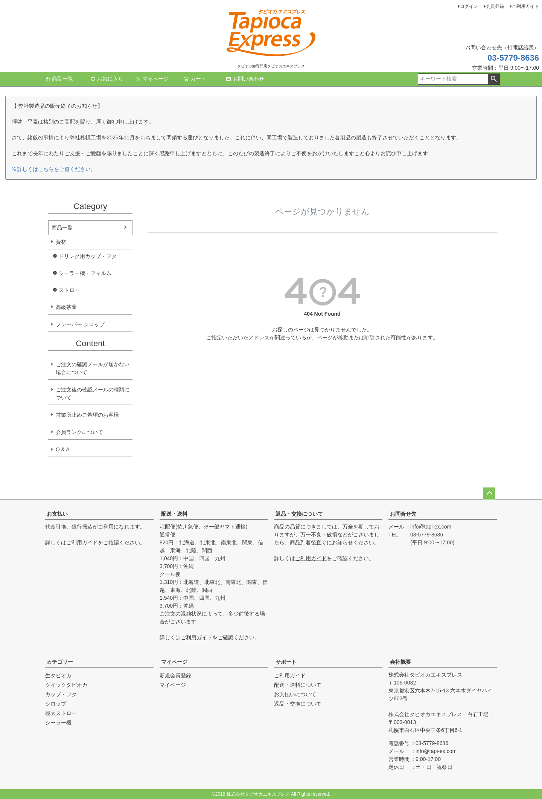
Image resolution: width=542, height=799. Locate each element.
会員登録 (495, 6)
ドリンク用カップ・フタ (88, 256)
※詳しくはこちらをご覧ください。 (54, 169)
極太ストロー (61, 713)
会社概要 (400, 662)
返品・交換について (299, 514)
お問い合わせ (245, 79)
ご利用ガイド (525, 6)
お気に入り (106, 79)
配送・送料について (297, 685)
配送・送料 (174, 514)
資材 (61, 242)
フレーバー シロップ (80, 324)
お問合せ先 (403, 514)
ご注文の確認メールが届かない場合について (92, 368)
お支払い (57, 514)
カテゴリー (60, 662)
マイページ (152, 79)
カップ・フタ (61, 694)
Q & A (63, 449)
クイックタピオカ (66, 685)
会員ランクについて (79, 432)
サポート (286, 662)
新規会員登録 (175, 675)
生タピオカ (58, 675)
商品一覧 (59, 79)
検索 (493, 79)
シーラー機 (58, 723)
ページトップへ (489, 493)
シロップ (55, 704)
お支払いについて (295, 694)
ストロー (69, 290)
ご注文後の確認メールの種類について (92, 393)
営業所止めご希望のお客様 (87, 415)
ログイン (469, 6)
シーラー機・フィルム (85, 273)
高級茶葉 (66, 307)
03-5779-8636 (513, 58)
